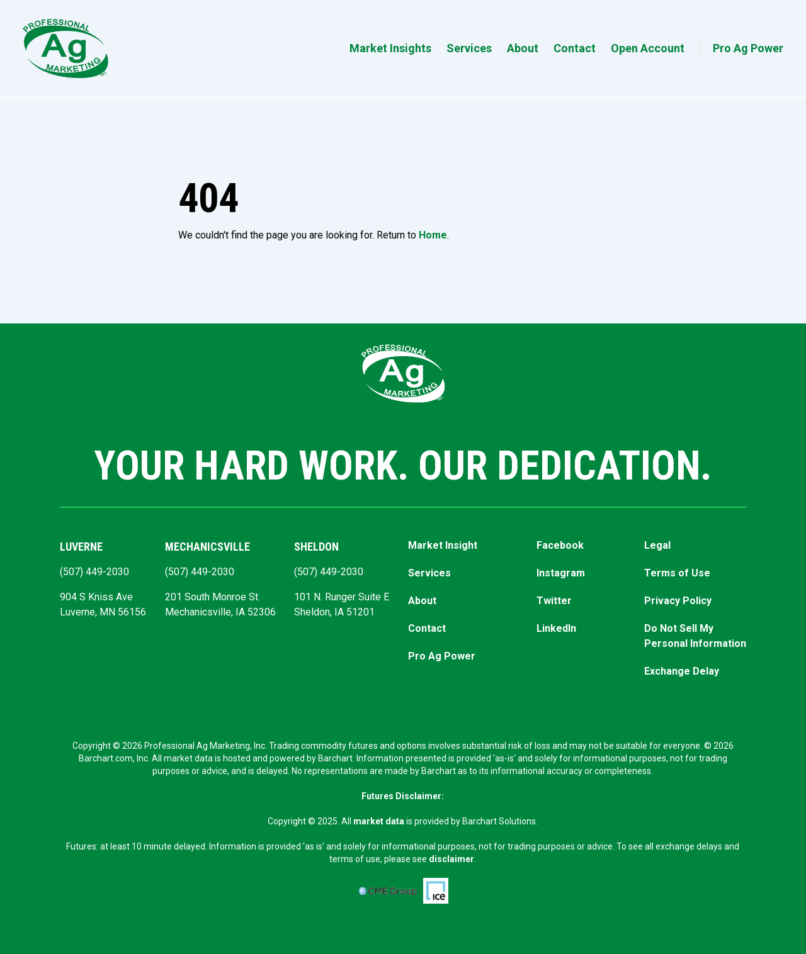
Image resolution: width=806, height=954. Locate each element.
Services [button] (469, 48)
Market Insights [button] (390, 48)
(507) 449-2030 (94, 572)
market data (378, 821)
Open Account (647, 48)
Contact (574, 48)
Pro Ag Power (748, 48)
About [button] (522, 48)
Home (433, 235)
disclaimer (451, 859)
